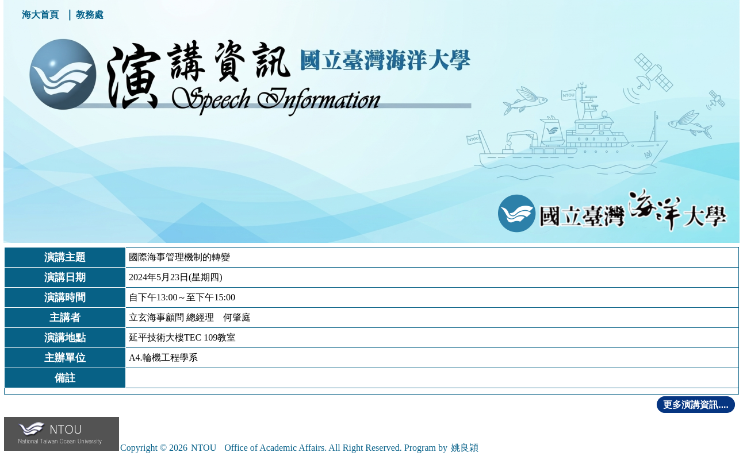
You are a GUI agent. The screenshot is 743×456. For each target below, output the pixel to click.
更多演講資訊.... (696, 404)
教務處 (90, 15)
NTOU (203, 448)
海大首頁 (40, 15)
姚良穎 (464, 448)
